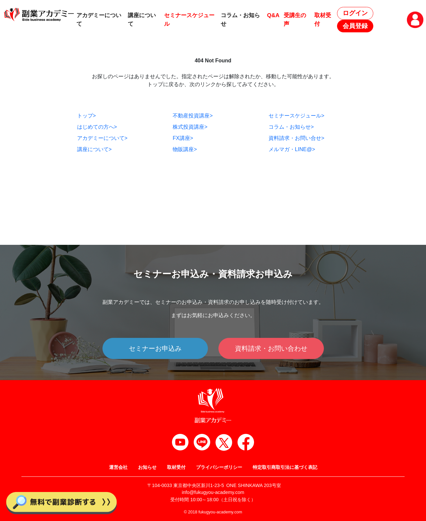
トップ (86, 115)
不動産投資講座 (193, 115)
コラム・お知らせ (291, 127)
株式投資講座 (190, 127)
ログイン (355, 13)
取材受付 (176, 467)
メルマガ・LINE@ (292, 149)
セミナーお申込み (155, 348)
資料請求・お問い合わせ (271, 348)
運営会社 (118, 467)
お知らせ (147, 467)
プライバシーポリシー (219, 467)
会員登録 (355, 25)
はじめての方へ (97, 127)
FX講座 (183, 138)
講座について (94, 149)
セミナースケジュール (296, 115)
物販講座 (185, 149)
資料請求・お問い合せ (296, 138)
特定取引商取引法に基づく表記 (285, 467)
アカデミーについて (102, 138)
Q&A (273, 15)
